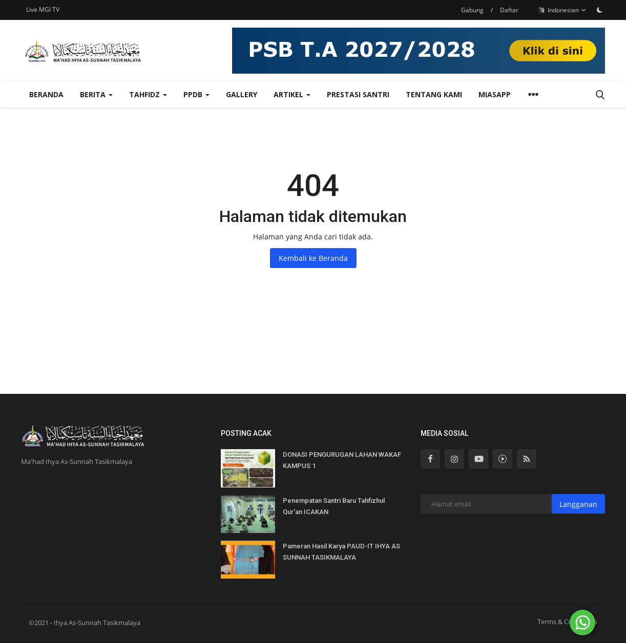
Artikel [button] (292, 94)
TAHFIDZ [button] (148, 94)
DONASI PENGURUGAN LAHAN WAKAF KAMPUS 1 (342, 460)
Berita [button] (96, 94)
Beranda (46, 94)
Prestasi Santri (358, 94)
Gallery (241, 94)
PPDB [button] (196, 94)
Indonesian (562, 10)
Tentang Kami (434, 94)
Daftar (509, 10)
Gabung (472, 10)
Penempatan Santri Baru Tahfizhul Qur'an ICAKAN (334, 506)
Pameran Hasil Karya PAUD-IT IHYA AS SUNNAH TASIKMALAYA (341, 551)
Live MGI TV (42, 9)
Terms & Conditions (567, 621)
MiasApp (494, 94)
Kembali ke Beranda (313, 258)
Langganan (578, 504)
